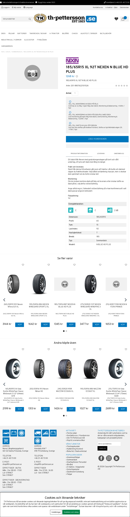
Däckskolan (124, 8)
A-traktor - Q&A (111, 8)
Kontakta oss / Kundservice (78, 435)
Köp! (20, 325)
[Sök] (17, 19)
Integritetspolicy (102, 506)
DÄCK (3, 33)
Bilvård (70, 464)
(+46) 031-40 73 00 (122, 2)
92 (97, 229)
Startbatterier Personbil (76, 462)
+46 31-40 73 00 (9, 458)
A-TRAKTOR (54, 33)
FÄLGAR (11, 33)
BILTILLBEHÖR (105, 33)
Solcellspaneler (73, 469)
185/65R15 (101, 217)
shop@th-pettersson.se (12, 464)
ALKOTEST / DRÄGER (89, 33)
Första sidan (72, 433)
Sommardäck (72, 460)
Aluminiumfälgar (73, 457)
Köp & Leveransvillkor (76, 440)
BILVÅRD (65, 33)
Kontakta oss (98, 8)
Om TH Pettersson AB (76, 438)
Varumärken (7, 46)
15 (97, 225)
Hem (3, 52)
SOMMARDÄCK (17, 52)
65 (97, 221)
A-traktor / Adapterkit (75, 467)
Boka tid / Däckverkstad (76, 451)
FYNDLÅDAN (42, 40)
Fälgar (69, 474)
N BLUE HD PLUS (103, 244)
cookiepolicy (122, 506)
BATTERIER (22, 33)
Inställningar (56, 512)
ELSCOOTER (29, 40)
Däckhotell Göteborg (75, 472)
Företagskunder (73, 446)
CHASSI (75, 33)
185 (97, 236)
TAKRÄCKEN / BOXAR (38, 33)
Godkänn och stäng (71, 512)
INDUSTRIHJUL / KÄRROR (11, 40)
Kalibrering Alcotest (75, 449)
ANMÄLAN (102, 448)
